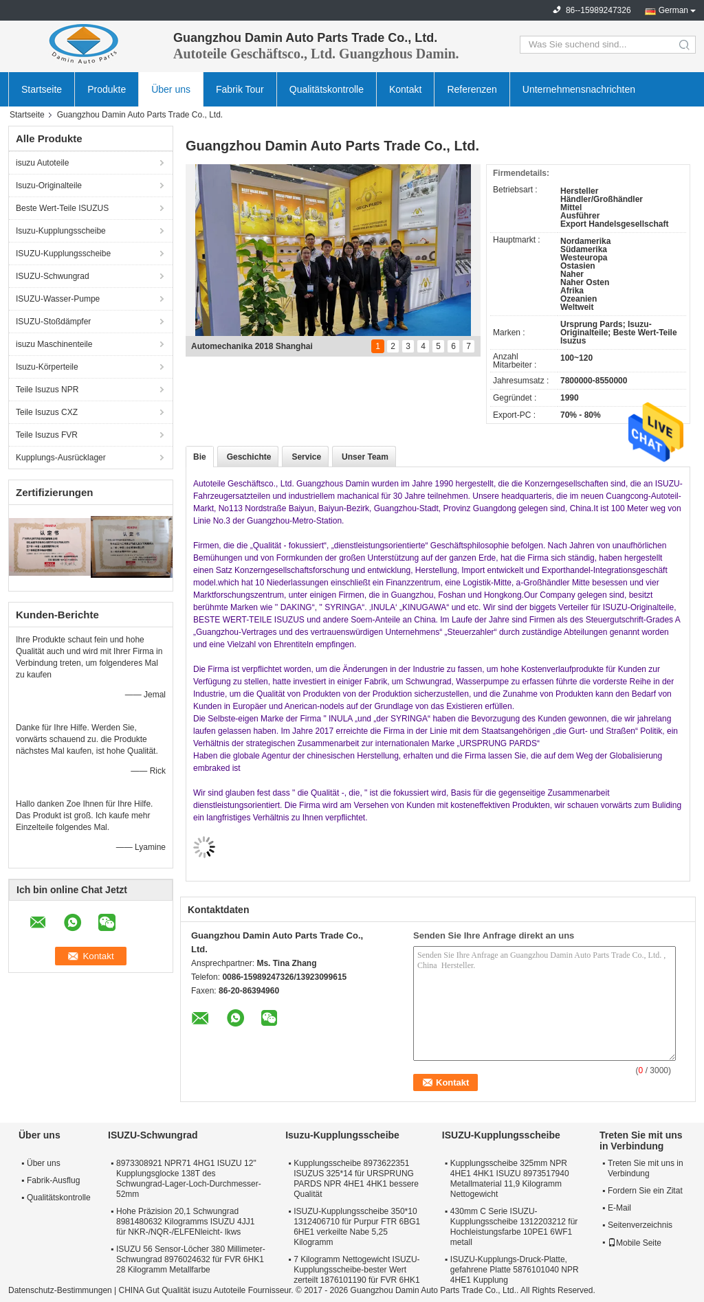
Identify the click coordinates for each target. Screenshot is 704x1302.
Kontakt (405, 89)
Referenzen (471, 89)
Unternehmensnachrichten (578, 89)
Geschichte (249, 457)
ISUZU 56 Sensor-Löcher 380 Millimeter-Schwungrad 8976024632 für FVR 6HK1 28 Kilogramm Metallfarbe (190, 1259)
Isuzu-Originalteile (49, 185)
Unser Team (365, 457)
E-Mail (619, 1208)
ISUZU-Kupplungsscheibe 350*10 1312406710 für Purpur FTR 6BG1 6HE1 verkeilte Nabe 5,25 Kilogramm (357, 1226)
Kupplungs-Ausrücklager (61, 457)
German (673, 10)
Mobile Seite (634, 1243)
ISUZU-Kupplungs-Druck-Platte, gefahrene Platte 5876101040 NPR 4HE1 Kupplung (514, 1270)
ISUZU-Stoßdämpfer (53, 321)
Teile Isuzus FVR (47, 435)
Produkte (106, 89)
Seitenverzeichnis (640, 1225)
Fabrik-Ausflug (53, 1180)
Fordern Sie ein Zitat (645, 1191)
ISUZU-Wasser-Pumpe (58, 299)
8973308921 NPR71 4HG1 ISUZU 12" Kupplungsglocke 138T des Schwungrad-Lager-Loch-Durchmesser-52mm (188, 1178)
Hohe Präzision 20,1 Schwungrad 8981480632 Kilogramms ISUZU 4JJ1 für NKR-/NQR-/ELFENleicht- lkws (185, 1221)
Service (306, 457)
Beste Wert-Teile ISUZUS (62, 208)
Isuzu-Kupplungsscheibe (61, 231)
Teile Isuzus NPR (47, 389)
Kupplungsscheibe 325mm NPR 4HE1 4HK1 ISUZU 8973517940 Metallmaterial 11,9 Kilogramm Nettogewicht (509, 1178)
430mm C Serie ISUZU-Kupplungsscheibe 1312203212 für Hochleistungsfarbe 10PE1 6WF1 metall (514, 1226)
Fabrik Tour (240, 89)
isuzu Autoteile (42, 163)
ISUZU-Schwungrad (52, 276)
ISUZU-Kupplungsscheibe (63, 253)
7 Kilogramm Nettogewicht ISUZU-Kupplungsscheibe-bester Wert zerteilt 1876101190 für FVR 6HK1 (356, 1270)
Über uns (170, 89)
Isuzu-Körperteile (47, 367)
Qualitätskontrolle (326, 89)
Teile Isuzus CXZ (47, 412)
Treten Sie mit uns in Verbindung (645, 1168)
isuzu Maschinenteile (54, 344)
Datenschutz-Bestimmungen (60, 1290)
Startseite (41, 89)
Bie (199, 457)
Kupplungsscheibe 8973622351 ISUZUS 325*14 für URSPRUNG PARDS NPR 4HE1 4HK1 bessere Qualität (356, 1178)
